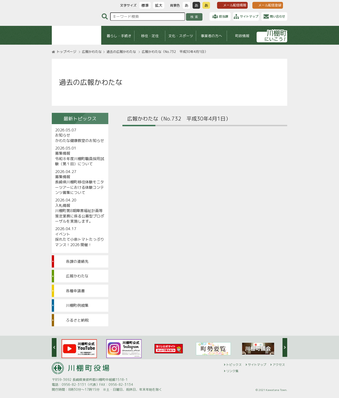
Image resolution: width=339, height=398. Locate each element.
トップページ (66, 51)
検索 (195, 17)
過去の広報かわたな (121, 51)
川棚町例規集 (77, 305)
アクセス (279, 365)
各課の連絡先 (77, 261)
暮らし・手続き (119, 35)
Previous (54, 347)
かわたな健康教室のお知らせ (79, 140)
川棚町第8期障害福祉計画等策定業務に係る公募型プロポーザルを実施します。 (79, 216)
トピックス (234, 365)
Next (284, 347)
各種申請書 (75, 290)
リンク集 (232, 371)
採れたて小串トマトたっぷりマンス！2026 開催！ (79, 242)
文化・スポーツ (180, 35)
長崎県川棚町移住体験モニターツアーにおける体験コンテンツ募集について (79, 187)
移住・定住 (150, 35)
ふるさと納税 (77, 320)
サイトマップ (257, 365)
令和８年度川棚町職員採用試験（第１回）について (79, 161)
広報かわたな (92, 51)
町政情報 (242, 35)
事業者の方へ (211, 35)
